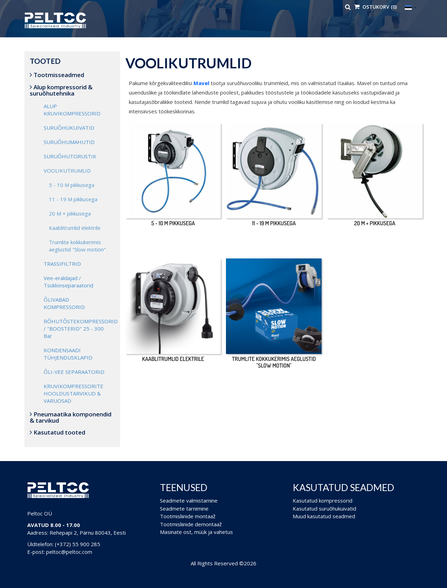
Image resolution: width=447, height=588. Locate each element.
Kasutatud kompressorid (322, 500)
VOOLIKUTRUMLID (67, 170)
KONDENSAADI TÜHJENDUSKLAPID (68, 354)
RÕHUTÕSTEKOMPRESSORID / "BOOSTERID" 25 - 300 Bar (79, 328)
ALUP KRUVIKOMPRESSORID (72, 110)
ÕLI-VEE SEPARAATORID (74, 371)
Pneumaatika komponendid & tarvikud (70, 417)
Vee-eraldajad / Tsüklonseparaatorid (68, 281)
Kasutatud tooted (57, 432)
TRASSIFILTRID (62, 263)
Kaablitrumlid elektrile (75, 227)
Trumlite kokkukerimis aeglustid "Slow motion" (77, 246)
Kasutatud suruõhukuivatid (324, 508)
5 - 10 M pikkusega (71, 184)
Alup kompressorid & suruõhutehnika (61, 90)
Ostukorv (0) (375, 6)
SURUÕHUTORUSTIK (70, 156)
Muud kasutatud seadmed (324, 516)
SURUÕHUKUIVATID (69, 127)
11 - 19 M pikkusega (73, 199)
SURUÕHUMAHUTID (69, 141)
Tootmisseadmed (57, 75)
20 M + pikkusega (70, 213)
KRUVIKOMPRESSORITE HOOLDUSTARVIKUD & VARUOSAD (73, 393)
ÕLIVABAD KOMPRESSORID (64, 303)
